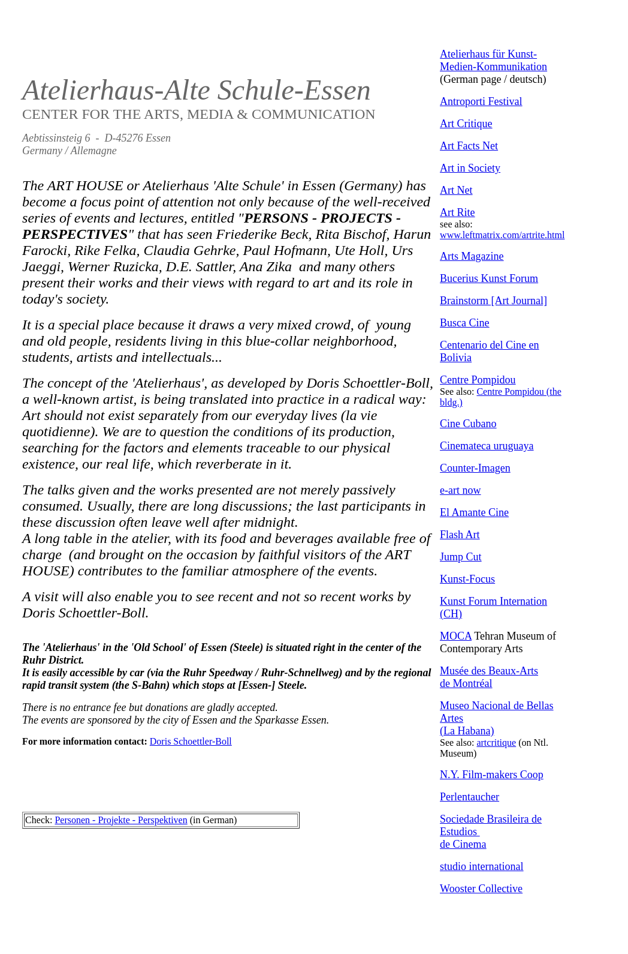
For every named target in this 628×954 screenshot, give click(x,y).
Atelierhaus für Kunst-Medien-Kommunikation (493, 60)
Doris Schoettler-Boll (191, 741)
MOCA (456, 636)
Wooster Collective (481, 889)
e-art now (460, 490)
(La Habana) (467, 731)
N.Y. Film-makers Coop (492, 775)
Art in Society (470, 168)
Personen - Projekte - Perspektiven (121, 820)
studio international (481, 866)
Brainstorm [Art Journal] (493, 301)
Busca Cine (465, 323)
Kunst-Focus (467, 579)
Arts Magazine (471, 256)
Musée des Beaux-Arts (489, 671)
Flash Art (460, 535)
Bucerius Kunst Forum (489, 278)
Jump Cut (461, 557)
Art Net (456, 190)
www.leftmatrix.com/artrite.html (502, 235)
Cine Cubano (468, 424)
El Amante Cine (474, 512)
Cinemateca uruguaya (486, 446)
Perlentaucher (469, 797)
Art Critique (466, 124)
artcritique (496, 742)
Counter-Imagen (475, 468)
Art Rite (457, 212)
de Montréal (466, 683)
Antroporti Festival (481, 101)
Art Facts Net (469, 146)
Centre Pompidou (478, 380)
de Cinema (463, 844)
